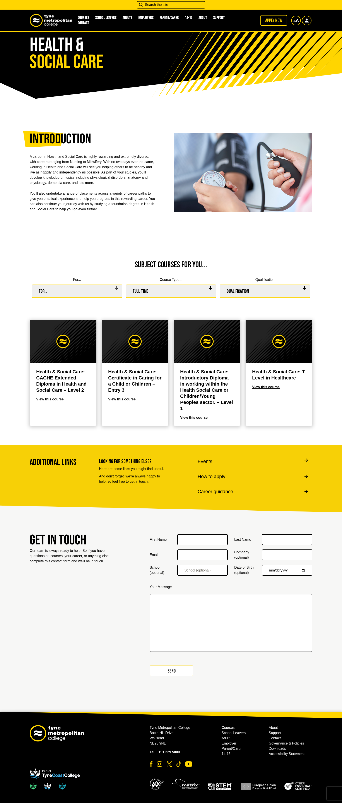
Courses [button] (228, 727)
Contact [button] (83, 23)
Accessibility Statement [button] (287, 754)
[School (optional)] (202, 570)
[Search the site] (171, 5)
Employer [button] (229, 743)
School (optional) (157, 570)
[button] (157, 784)
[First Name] (202, 539)
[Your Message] (231, 623)
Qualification (265, 279)
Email (154, 555)
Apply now (273, 20)
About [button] (202, 17)
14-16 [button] (188, 17)
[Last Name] (287, 539)
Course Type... (171, 279)
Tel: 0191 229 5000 (165, 752)
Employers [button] (145, 17)
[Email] (202, 554)
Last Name (242, 539)
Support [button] (219, 17)
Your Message (161, 587)
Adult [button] (225, 738)
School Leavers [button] (105, 17)
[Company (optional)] (287, 554)
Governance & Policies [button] (286, 743)
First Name (158, 539)
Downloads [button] (277, 748)
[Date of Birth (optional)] (287, 570)
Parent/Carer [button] (169, 17)
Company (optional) (241, 554)
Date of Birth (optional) (244, 570)
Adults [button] (127, 17)
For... (77, 279)
